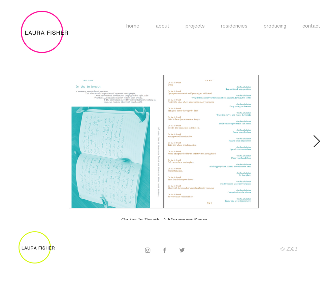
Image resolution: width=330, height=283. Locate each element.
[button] (234, 26)
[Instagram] (147, 250)
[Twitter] (182, 250)
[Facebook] (164, 250)
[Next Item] (317, 141)
